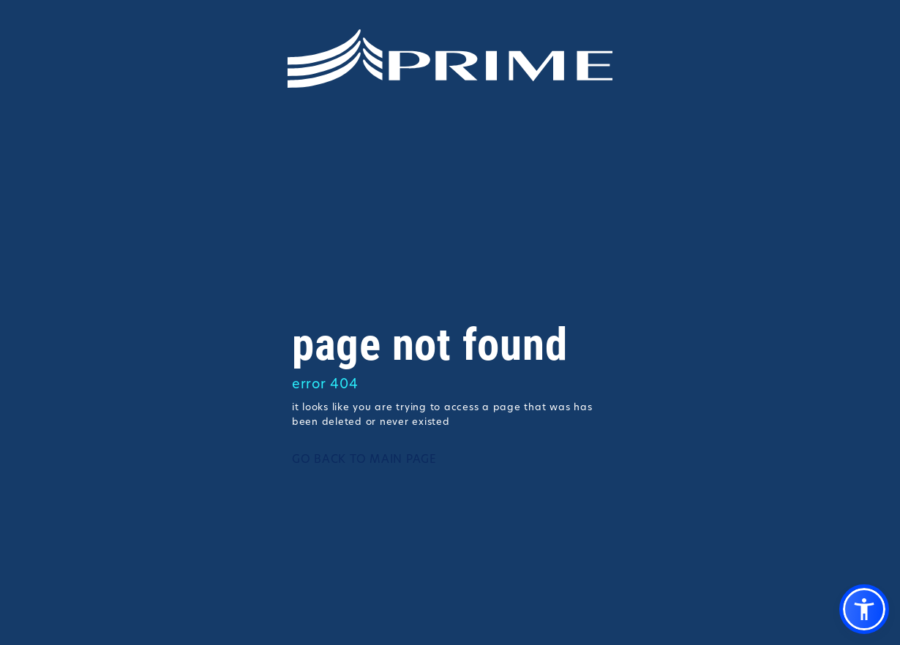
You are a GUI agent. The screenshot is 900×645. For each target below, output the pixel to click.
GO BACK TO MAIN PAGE (364, 460)
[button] (864, 609)
